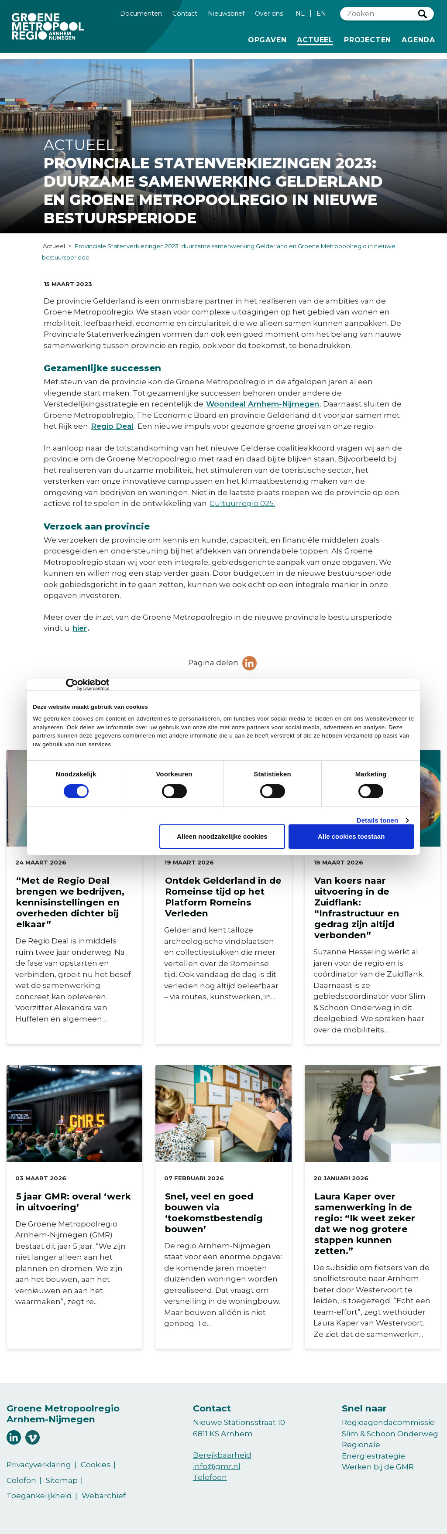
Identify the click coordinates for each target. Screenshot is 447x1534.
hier (79, 628)
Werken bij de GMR (378, 1466)
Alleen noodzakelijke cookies (222, 836)
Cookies (95, 1464)
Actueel (317, 39)
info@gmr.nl (217, 1466)
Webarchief (104, 1495)
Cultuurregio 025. (242, 503)
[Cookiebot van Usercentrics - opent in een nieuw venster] (71, 684)
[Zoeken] (379, 13)
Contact (184, 13)
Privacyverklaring (39, 1464)
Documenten (141, 13)
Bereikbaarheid (222, 1455)
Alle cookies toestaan (351, 836)
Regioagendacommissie (388, 1422)
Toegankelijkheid (39, 1495)
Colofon (21, 1480)
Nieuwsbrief (226, 13)
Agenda (418, 40)
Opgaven (267, 39)
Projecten (367, 39)
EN (321, 13)
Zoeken (422, 14)
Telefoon (210, 1477)
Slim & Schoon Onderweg (390, 1433)
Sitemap (62, 1480)
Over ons (269, 13)
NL (300, 13)
